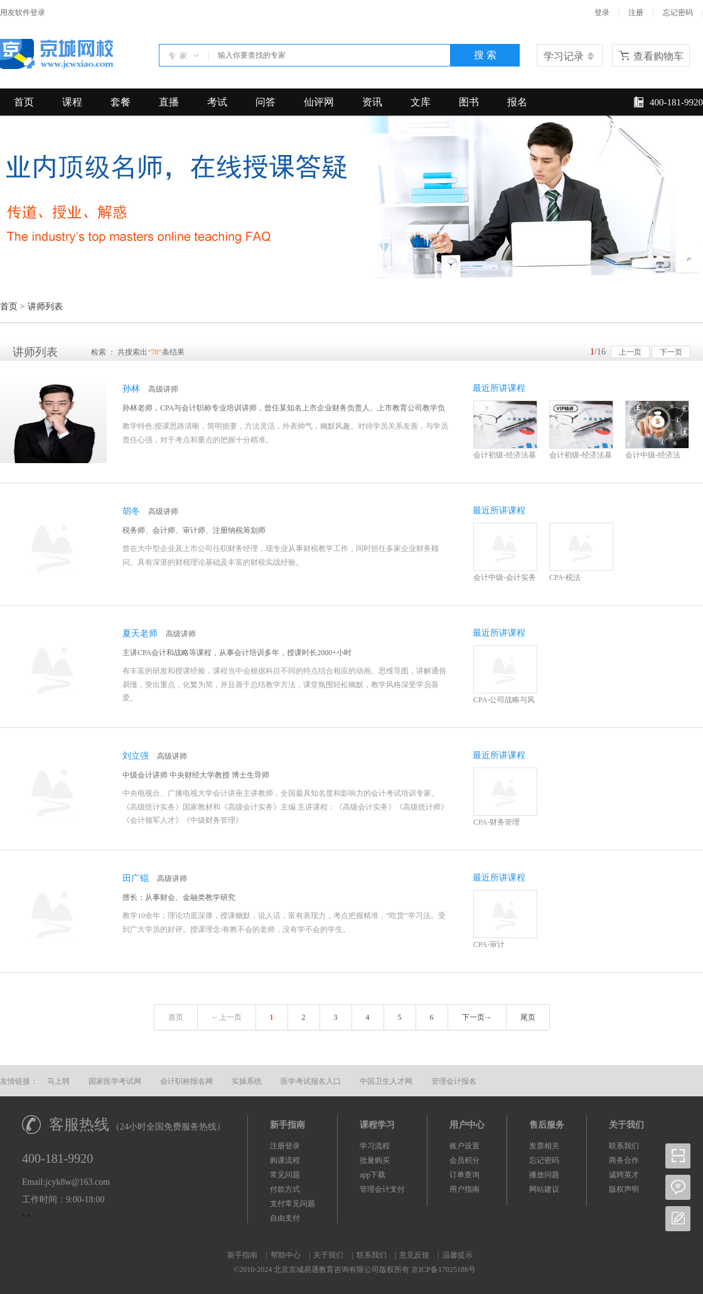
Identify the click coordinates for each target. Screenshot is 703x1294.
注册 (635, 12)
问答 (265, 102)
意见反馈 (414, 1255)
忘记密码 (678, 12)
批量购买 (375, 1160)
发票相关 (544, 1146)
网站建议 (544, 1189)
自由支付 (285, 1218)
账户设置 (464, 1146)
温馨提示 (458, 1255)
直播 (169, 102)
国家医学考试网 (115, 1081)
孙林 (131, 388)
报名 (517, 102)
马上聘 (58, 1081)
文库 (421, 102)
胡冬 (131, 511)
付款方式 (285, 1189)
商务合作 (624, 1160)
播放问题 (544, 1174)
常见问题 (285, 1174)
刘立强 (135, 756)
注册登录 (285, 1146)
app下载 (372, 1174)
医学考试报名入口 (311, 1081)
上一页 (630, 352)
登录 (601, 12)
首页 (24, 102)
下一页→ (477, 1017)
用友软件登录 (22, 12)
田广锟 (135, 878)
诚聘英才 (624, 1174)
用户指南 (464, 1189)
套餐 (120, 102)
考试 (217, 102)
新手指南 (242, 1255)
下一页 (671, 352)
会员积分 (464, 1160)
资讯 (372, 102)
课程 (72, 102)
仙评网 (319, 102)
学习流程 (375, 1146)
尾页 (527, 1017)
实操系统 (247, 1081)
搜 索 (485, 55)
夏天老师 (140, 633)
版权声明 (624, 1189)
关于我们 (328, 1255)
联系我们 (624, 1146)
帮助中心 (286, 1255)
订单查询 (464, 1174)
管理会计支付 (382, 1189)
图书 (469, 102)
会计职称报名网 (186, 1081)
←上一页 (227, 1017)
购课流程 (285, 1160)
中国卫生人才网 (386, 1081)
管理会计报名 (453, 1081)
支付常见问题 (292, 1203)
